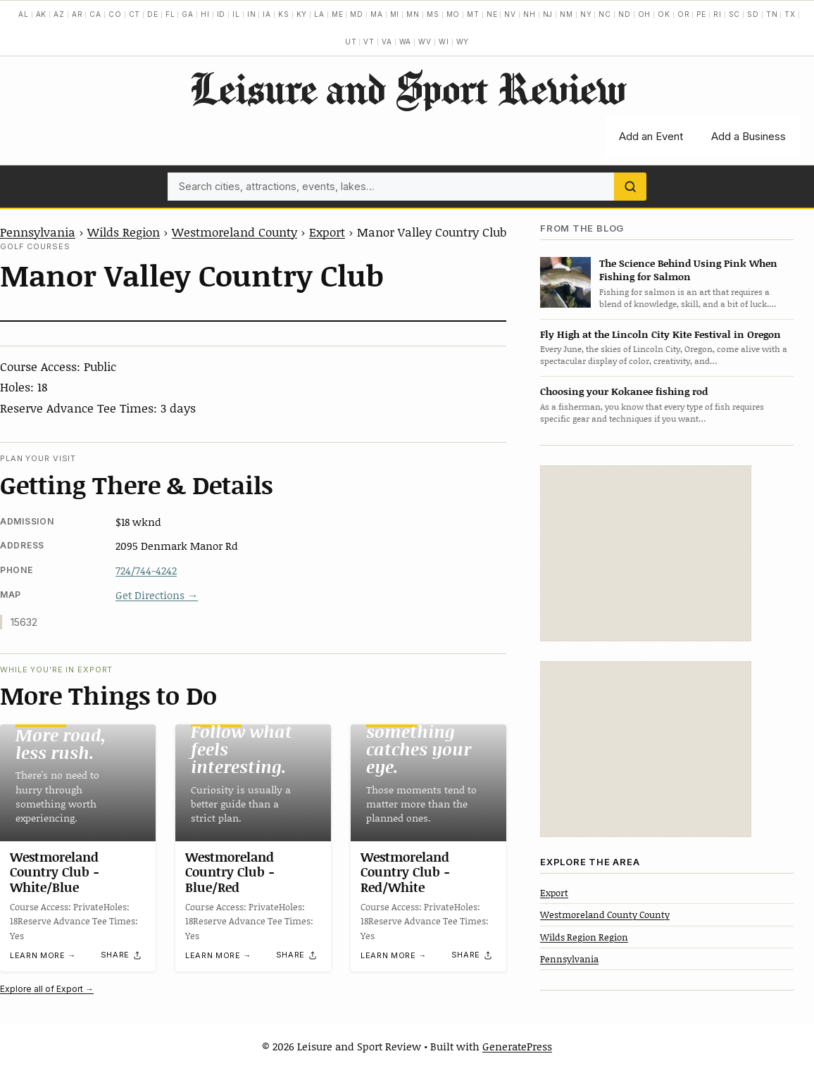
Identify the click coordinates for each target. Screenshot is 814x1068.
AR (77, 14)
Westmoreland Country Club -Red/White (405, 872)
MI (395, 14)
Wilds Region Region (584, 937)
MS (433, 14)
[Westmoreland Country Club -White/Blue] (78, 782)
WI (444, 41)
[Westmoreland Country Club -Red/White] (428, 782)
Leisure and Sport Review (407, 88)
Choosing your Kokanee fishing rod (624, 391)
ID (221, 14)
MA (376, 14)
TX (790, 14)
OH (644, 14)
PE (701, 14)
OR (683, 14)
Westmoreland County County (605, 914)
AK (41, 14)
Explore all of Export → (47, 989)
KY (302, 14)
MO (453, 14)
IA (267, 14)
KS (283, 14)
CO (115, 14)
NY (586, 14)
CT (135, 14)
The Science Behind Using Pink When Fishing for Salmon (688, 270)
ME (338, 14)
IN (251, 14)
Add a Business (748, 136)
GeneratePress (517, 1046)
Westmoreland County (234, 231)
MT (473, 14)
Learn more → (43, 956)
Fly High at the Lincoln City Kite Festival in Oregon (660, 334)
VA (387, 41)
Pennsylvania (37, 231)
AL (23, 14)
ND (624, 14)
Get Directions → (156, 595)
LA (319, 14)
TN (772, 14)
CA (95, 14)
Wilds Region (123, 231)
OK (664, 14)
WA (405, 41)
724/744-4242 (146, 570)
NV (510, 14)
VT (369, 41)
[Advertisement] (645, 553)
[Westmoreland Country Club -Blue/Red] (253, 782)
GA (188, 14)
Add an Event (651, 136)
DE (152, 14)
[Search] (630, 186)
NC (605, 14)
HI (205, 14)
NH (529, 14)
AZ (59, 14)
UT (351, 41)
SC (735, 14)
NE (492, 14)
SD (753, 14)
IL (236, 14)
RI (717, 14)
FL (170, 14)
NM (566, 14)
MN (413, 14)
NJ (548, 14)
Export (327, 231)
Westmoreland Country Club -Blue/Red (230, 872)
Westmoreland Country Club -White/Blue (54, 872)
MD (356, 14)
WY (463, 41)
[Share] (122, 955)
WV (425, 41)
